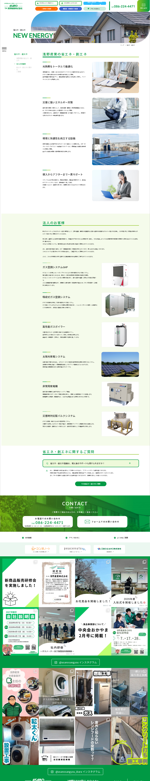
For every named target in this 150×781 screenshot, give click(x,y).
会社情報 (28, 538)
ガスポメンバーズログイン (46, 3)
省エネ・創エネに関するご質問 (24, 69)
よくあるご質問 (122, 538)
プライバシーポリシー (139, 779)
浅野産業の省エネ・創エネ (24, 59)
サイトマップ (117, 779)
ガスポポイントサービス (70, 3)
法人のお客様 (21, 64)
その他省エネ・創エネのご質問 (90, 484)
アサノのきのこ (95, 9)
